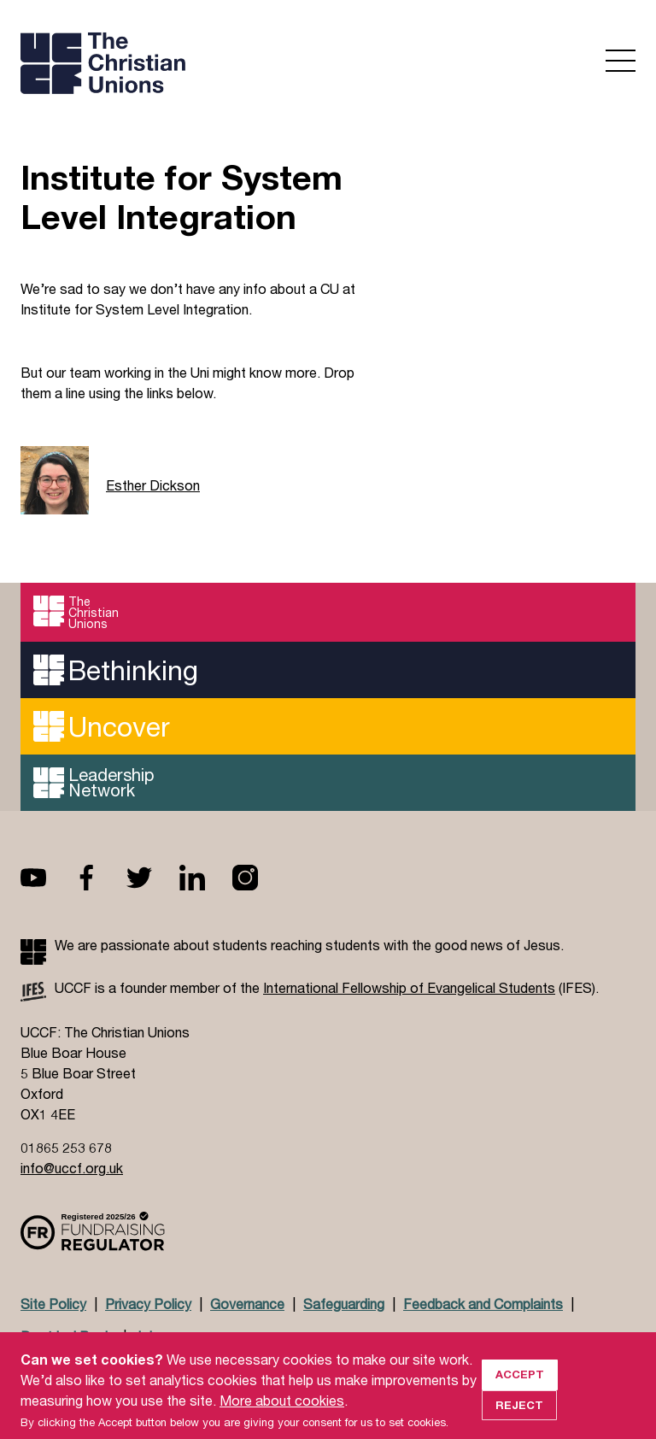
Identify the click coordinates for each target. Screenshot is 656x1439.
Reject (519, 1420)
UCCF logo (168, 65)
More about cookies (282, 1415)
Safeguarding (343, 1303)
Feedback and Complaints (483, 1303)
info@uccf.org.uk (71, 1168)
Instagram (258, 877)
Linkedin (205, 877)
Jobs (149, 1336)
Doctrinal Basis (67, 1336)
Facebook (99, 877)
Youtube (46, 877)
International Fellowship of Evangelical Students (409, 987)
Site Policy (53, 1303)
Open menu (621, 61)
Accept (519, 1389)
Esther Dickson (153, 485)
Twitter (152, 877)
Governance (247, 1303)
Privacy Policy (148, 1303)
